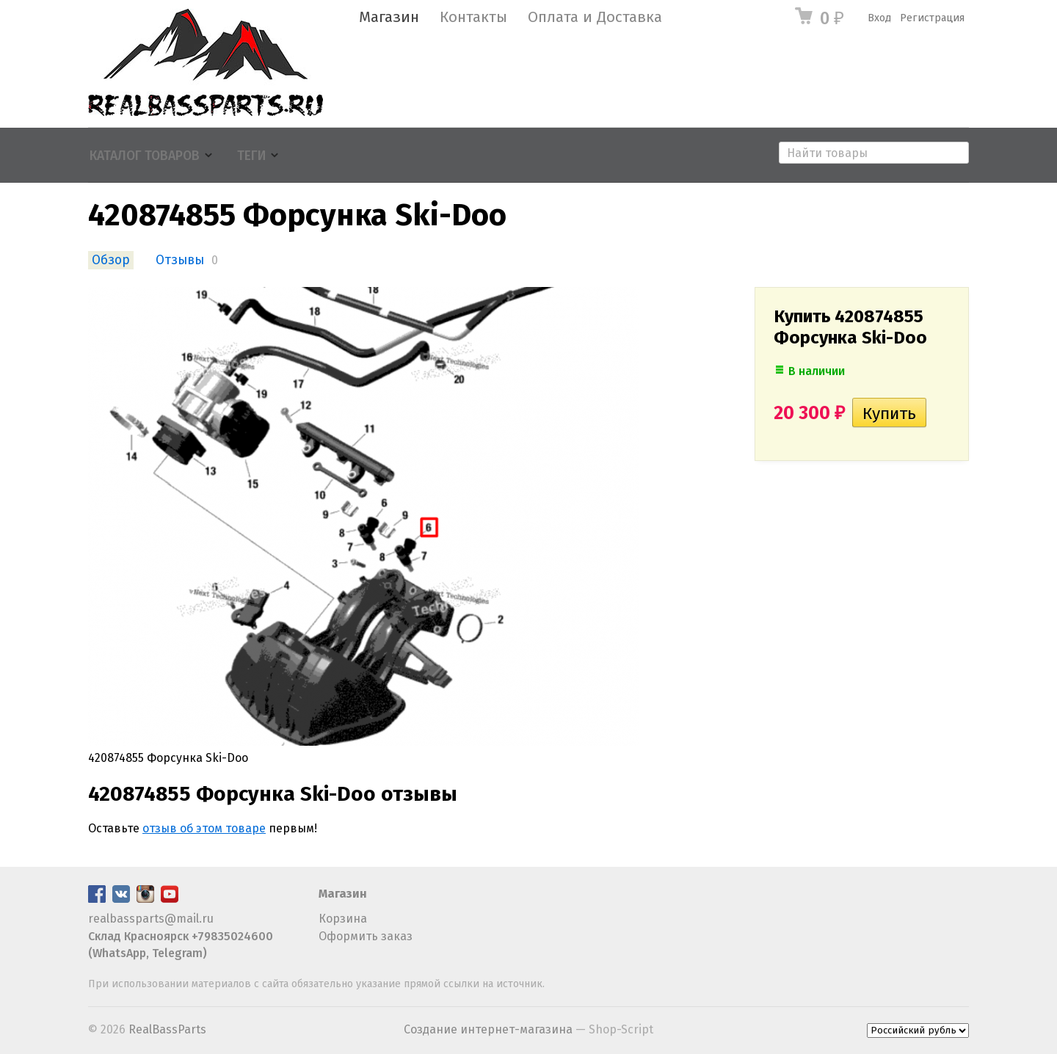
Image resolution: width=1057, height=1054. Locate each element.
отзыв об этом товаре (204, 828)
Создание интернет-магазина (488, 1029)
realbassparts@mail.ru (151, 919)
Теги (251, 156)
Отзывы (180, 260)
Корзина (343, 919)
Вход (879, 18)
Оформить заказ (366, 936)
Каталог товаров (145, 156)
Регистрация (932, 18)
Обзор (111, 260)
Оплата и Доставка (595, 17)
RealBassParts (167, 1029)
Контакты (473, 17)
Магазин (389, 17)
